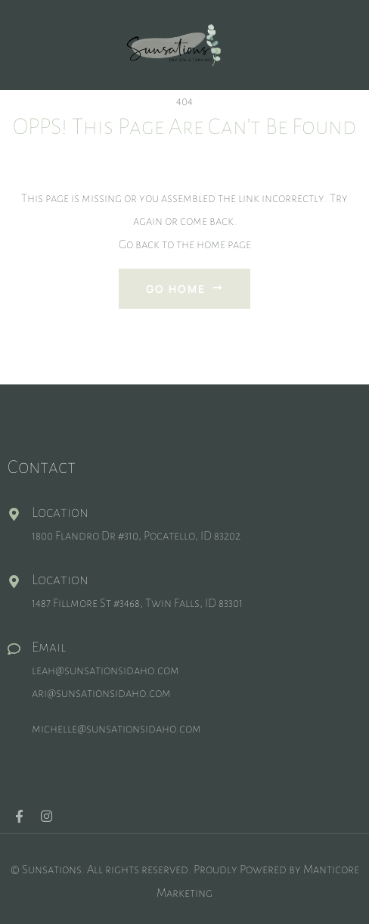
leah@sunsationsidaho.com (105, 670)
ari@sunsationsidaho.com (101, 692)
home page (224, 244)
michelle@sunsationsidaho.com (116, 728)
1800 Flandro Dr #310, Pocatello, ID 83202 (136, 535)
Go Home (184, 289)
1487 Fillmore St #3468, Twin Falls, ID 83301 (137, 602)
